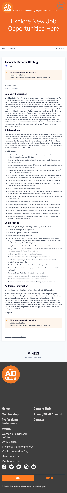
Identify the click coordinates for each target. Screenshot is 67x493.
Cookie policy (37, 357)
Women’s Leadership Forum (15, 435)
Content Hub (42, 408)
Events (6, 428)
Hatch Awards (11, 456)
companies (12, 49)
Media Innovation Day (15, 451)
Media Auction (11, 461)
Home (6, 408)
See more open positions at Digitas (15, 337)
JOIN (17, 478)
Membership (10, 414)
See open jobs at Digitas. (17, 75)
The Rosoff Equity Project (17, 446)
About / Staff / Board (48, 414)
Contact (39, 419)
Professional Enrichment (10, 421)
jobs (3, 49)
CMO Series (9, 441)
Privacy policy (28, 357)
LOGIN (49, 478)
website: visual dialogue (34, 486)
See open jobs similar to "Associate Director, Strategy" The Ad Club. (30, 77)
